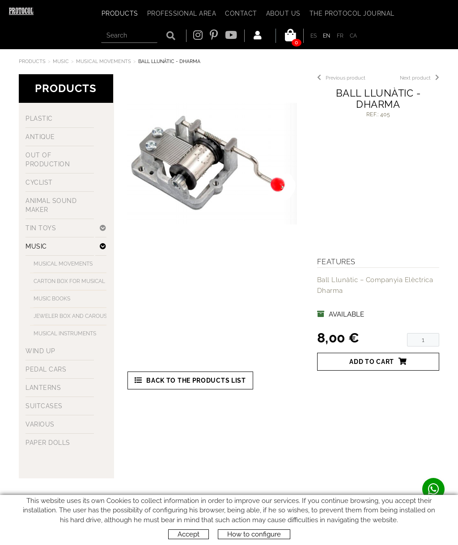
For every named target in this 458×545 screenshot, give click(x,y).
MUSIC (61, 61)
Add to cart (378, 361)
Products (32, 61)
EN (327, 36)
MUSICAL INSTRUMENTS (65, 333)
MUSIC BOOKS (52, 299)
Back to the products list (190, 380)
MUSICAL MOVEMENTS (103, 61)
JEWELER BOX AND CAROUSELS (72, 316)
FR (340, 36)
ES (313, 36)
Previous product (341, 78)
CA (353, 36)
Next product (419, 78)
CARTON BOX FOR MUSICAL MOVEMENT (72, 281)
